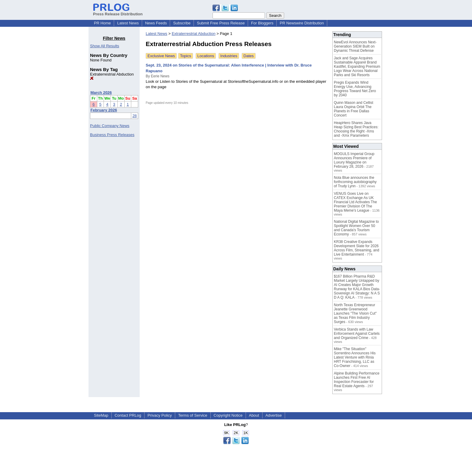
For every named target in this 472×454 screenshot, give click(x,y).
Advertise (274, 415)
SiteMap (101, 415)
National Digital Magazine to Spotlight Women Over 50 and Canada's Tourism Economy (356, 227)
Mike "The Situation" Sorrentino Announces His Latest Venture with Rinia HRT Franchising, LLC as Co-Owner (355, 357)
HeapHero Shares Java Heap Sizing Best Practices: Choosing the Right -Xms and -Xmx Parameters (356, 129)
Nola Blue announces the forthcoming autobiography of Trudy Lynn (355, 182)
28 (134, 116)
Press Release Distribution (118, 11)
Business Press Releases (112, 134)
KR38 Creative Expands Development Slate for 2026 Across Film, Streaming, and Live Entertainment (356, 248)
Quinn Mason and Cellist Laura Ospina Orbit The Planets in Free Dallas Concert (353, 109)
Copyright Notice (228, 415)
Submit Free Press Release (221, 23)
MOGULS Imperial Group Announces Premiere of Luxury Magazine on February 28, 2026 (354, 160)
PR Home (102, 23)
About (254, 415)
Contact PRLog (128, 415)
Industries (228, 56)
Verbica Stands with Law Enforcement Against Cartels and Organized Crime (357, 333)
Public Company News (109, 125)
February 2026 (104, 110)
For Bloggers (262, 23)
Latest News (128, 23)
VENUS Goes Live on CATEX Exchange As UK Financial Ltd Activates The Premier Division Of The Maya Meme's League (355, 202)
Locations (205, 56)
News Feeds (156, 23)
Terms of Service (192, 415)
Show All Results (104, 46)
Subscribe (182, 23)
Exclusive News (161, 56)
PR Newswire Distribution (302, 23)
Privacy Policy (160, 415)
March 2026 (101, 92)
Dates (249, 56)
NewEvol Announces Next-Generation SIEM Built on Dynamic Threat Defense (355, 46)
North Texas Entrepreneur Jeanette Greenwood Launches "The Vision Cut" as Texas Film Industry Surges (355, 313)
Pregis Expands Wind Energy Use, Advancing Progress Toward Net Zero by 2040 (355, 88)
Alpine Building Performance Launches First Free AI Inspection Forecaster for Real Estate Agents (356, 379)
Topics (185, 56)
